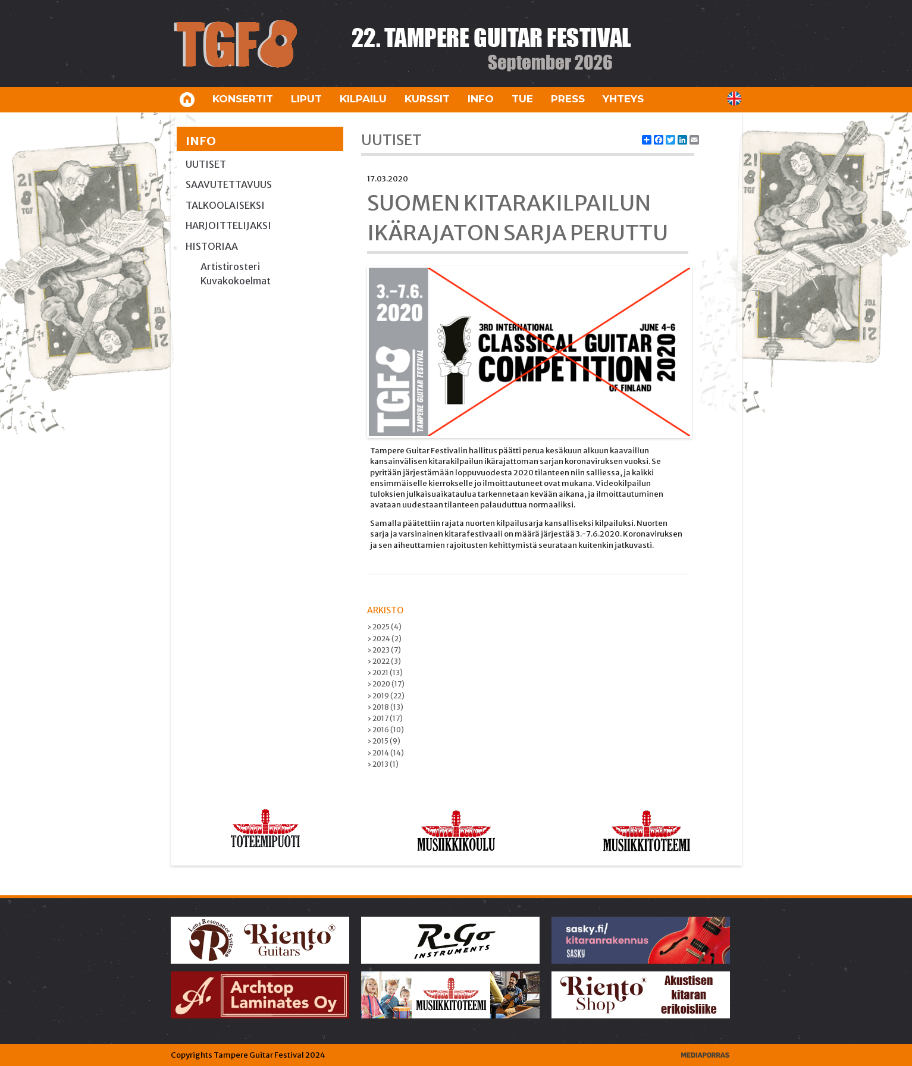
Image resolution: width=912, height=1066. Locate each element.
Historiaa (212, 246)
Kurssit (427, 99)
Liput (306, 99)
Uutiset (206, 164)
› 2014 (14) (385, 752)
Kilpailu (363, 99)
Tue (522, 99)
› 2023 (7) (384, 649)
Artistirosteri (230, 266)
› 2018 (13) (385, 707)
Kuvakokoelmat (235, 281)
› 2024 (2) (384, 638)
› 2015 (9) (383, 740)
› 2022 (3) (384, 661)
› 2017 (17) (385, 718)
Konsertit (242, 99)
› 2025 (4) (384, 626)
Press (568, 99)
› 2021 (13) (385, 672)
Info (481, 99)
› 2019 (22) (386, 695)
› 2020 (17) (386, 683)
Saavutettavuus (229, 184)
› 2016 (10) (385, 729)
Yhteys (623, 99)
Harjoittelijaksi (228, 225)
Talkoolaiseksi (225, 205)
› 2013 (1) (383, 764)
